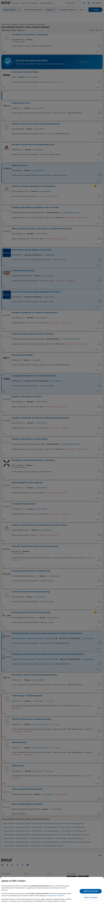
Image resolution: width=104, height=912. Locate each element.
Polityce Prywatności (58, 895)
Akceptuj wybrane (90, 897)
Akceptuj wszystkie (90, 891)
